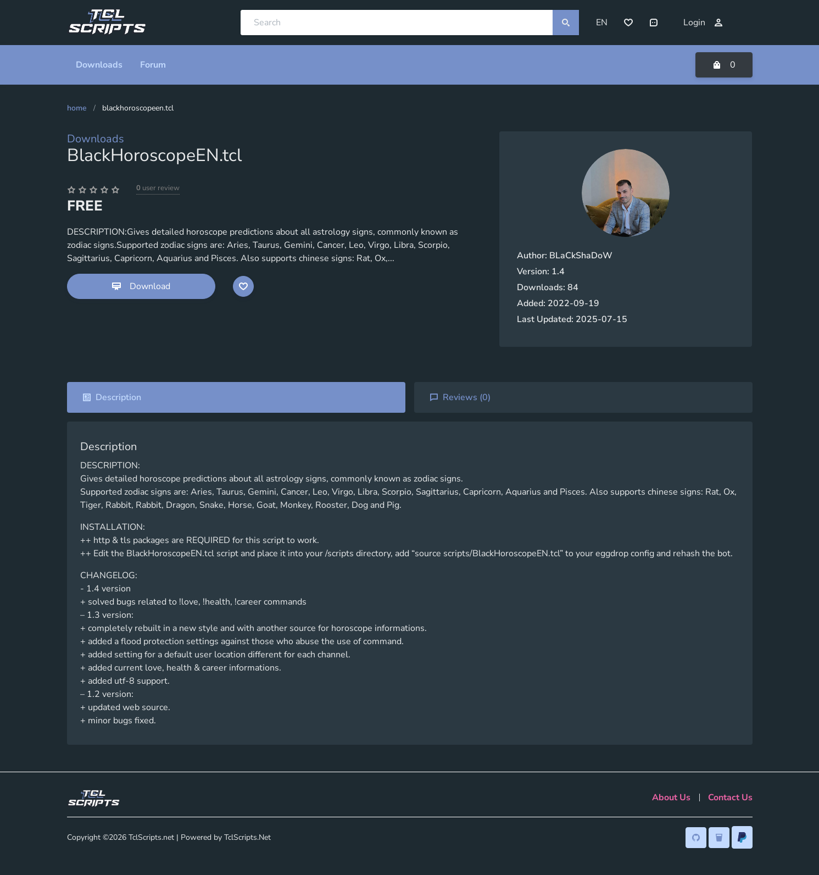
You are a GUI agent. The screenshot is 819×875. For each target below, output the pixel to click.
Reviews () (460, 397)
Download (141, 286)
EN (602, 22)
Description (111, 397)
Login (703, 22)
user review (158, 188)
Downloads (95, 138)
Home (77, 108)
